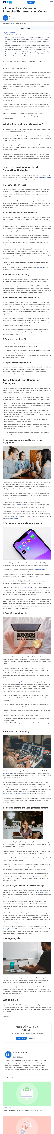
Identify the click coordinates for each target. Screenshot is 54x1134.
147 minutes (29, 588)
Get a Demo (32, 1038)
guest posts (36, 876)
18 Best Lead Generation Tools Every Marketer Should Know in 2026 (23, 1110)
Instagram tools (7, 794)
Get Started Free (31, 2)
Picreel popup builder (11, 518)
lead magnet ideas (19, 682)
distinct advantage (16, 771)
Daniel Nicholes (17, 16)
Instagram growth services (22, 794)
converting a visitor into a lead (11, 498)
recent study (39, 892)
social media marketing (38, 569)
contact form (40, 267)
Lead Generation (11, 23)
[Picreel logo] (6, 2)
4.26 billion (9, 563)
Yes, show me (21, 1038)
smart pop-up (16, 505)
